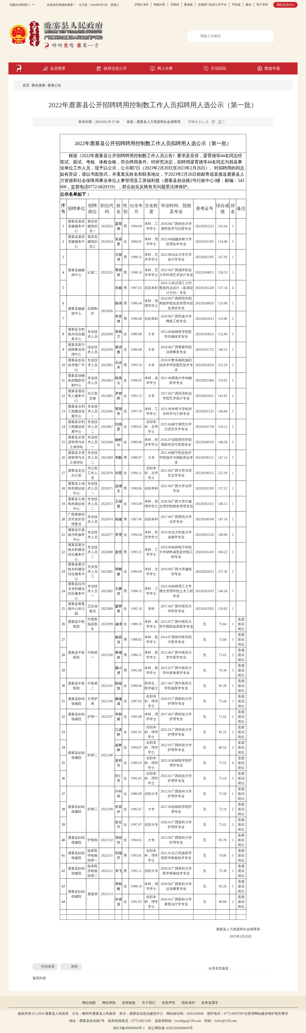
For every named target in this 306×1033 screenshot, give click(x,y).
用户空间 (262, 4)
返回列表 (39, 978)
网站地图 (89, 1003)
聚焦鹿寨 (38, 85)
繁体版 (188, 4)
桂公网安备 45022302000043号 (172, 1028)
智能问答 (159, 4)
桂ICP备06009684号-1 (129, 1028)
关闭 (74, 966)
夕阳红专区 (141, 4)
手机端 (236, 4)
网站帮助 (109, 1003)
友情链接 (128, 1003)
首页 (26, 85)
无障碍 (174, 4)
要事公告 (54, 85)
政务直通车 (209, 1003)
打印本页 (48, 966)
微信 (248, 4)
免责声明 (168, 1003)
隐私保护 (188, 1003)
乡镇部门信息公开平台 (212, 4)
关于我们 (148, 1003)
